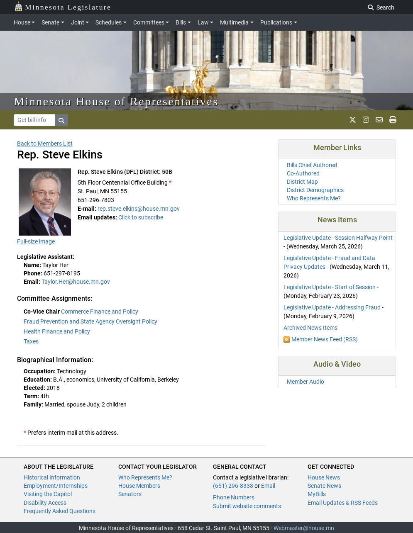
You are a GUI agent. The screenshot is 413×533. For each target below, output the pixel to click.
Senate (50, 22)
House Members (139, 485)
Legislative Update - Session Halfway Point (338, 237)
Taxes (31, 341)
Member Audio (305, 381)
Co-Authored (303, 173)
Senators (130, 494)
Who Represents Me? (314, 198)
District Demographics (315, 190)
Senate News (324, 485)
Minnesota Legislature (63, 6)
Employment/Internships (56, 485)
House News (324, 477)
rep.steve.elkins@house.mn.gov (139, 208)
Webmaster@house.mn (304, 528)
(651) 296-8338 (233, 485)
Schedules (108, 22)
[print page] (393, 120)
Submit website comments (247, 506)
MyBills (317, 494)
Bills (181, 22)
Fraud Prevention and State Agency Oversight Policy (90, 321)
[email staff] (379, 120)
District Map (302, 181)
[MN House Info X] (352, 120)
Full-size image (36, 241)
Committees (148, 22)
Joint (77, 22)
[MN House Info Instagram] (365, 120)
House (22, 22)
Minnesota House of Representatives (116, 101)
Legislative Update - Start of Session (329, 287)
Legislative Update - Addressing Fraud (332, 307)
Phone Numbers (233, 497)
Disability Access (45, 502)
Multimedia (234, 22)
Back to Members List (45, 143)
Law (203, 22)
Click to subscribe (140, 217)
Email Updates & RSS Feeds (343, 502)
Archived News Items (310, 327)
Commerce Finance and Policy (99, 311)
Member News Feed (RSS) (324, 339)
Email (268, 485)
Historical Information (52, 477)
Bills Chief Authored (312, 165)
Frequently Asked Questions (59, 511)
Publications (276, 22)
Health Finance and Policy (57, 331)
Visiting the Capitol (48, 494)
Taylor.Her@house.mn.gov (76, 281)
